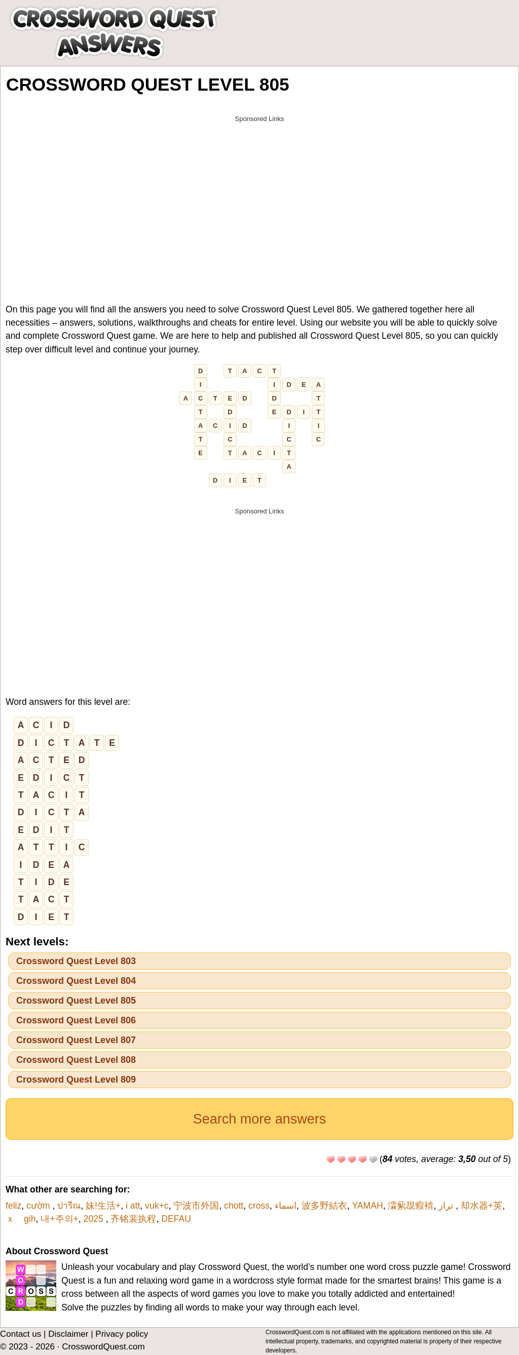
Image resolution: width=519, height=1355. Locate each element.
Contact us (20, 1334)
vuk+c (156, 1206)
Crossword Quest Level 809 (76, 1079)
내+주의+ (60, 1219)
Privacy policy (121, 1334)
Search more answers (259, 1119)
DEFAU (176, 1219)
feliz (13, 1206)
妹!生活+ (103, 1206)
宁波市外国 (196, 1206)
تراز (447, 1206)
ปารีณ (69, 1206)
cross (259, 1206)
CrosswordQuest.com (103, 1346)
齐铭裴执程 (133, 1219)
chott (233, 1206)
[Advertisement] (259, 198)
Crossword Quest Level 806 (76, 1020)
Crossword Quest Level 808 (76, 1060)
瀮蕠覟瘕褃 (410, 1206)
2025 (95, 1219)
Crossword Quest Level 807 (76, 1040)
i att (133, 1206)
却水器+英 (481, 1206)
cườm (39, 1206)
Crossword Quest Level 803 (76, 961)
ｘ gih (20, 1219)
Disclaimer (68, 1334)
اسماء (285, 1206)
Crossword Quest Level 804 (76, 981)
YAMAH (367, 1206)
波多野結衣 (324, 1206)
